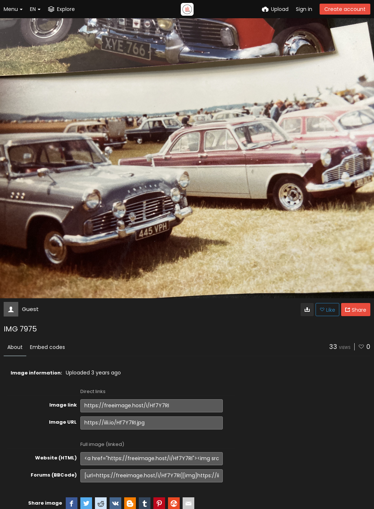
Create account (345, 9)
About (15, 347)
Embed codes (47, 347)
